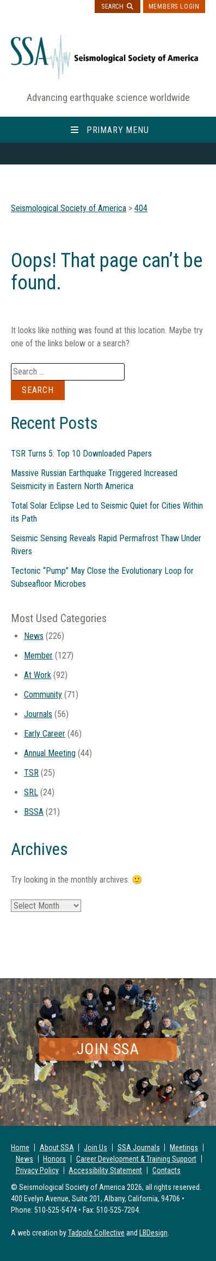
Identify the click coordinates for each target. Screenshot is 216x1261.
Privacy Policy (37, 1170)
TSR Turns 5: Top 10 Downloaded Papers (81, 453)
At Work (37, 675)
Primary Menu (118, 130)
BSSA (34, 812)
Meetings (184, 1147)
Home (20, 1147)
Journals (38, 714)
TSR (31, 773)
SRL (31, 792)
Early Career (44, 733)
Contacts (166, 1170)
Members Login (174, 6)
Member (38, 655)
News (34, 636)
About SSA (57, 1147)
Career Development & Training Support (136, 1159)
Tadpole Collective (96, 1232)
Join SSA (108, 1049)
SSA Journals (139, 1147)
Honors (54, 1159)
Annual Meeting (50, 753)
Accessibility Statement (105, 1170)
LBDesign (153, 1232)
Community (43, 694)
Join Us (95, 1147)
